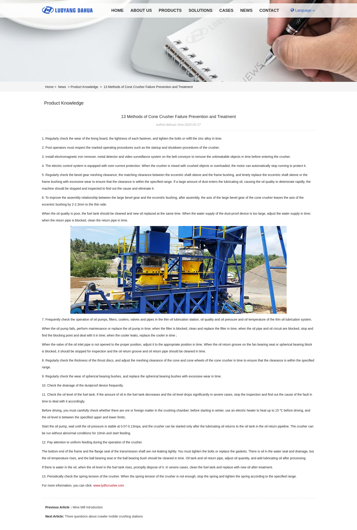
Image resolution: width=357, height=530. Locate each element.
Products (170, 10)
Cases (226, 10)
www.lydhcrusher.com (108, 485)
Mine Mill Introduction (88, 507)
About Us (141, 10)
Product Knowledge (84, 87)
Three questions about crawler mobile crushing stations (104, 516)
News (246, 10)
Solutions (200, 10)
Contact (269, 10)
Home (117, 10)
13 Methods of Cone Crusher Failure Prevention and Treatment (148, 87)
